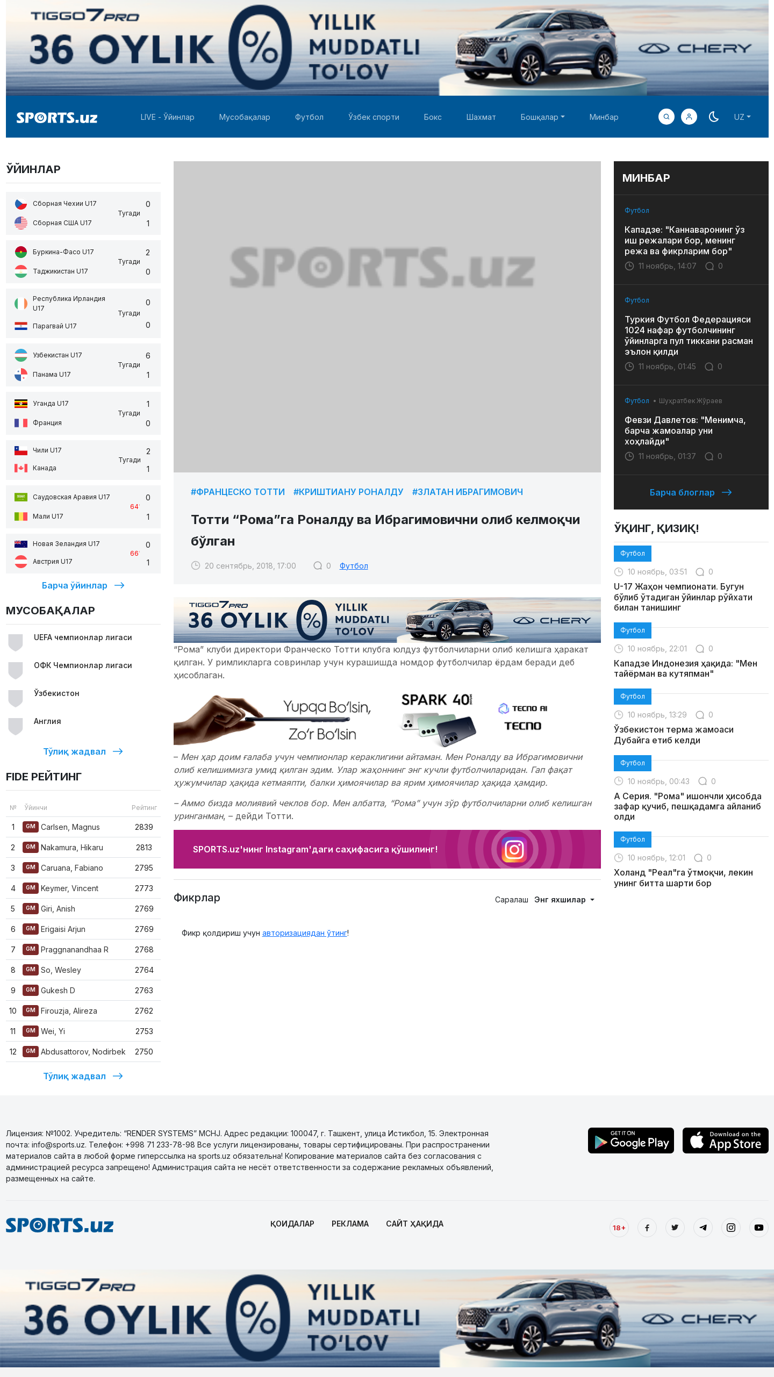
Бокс (433, 116)
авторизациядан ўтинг (304, 932)
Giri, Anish (49, 908)
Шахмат (481, 116)
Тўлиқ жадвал (83, 751)
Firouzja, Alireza (60, 1010)
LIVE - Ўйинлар (168, 116)
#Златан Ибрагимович (467, 491)
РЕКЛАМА (350, 1223)
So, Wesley (52, 970)
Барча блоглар (691, 492)
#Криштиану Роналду (348, 491)
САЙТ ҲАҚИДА (414, 1223)
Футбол (309, 116)
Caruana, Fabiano (63, 867)
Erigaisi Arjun (54, 929)
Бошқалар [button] (539, 116)
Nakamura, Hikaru (63, 847)
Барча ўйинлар (83, 585)
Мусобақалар (244, 116)
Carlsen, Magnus (61, 827)
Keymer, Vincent (60, 888)
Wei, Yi (44, 1031)
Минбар (604, 116)
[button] (689, 117)
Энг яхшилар (561, 899)
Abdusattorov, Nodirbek (74, 1051)
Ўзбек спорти (373, 116)
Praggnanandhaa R (66, 949)
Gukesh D (49, 990)
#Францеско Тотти (238, 491)
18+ (619, 1227)
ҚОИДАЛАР (292, 1223)
